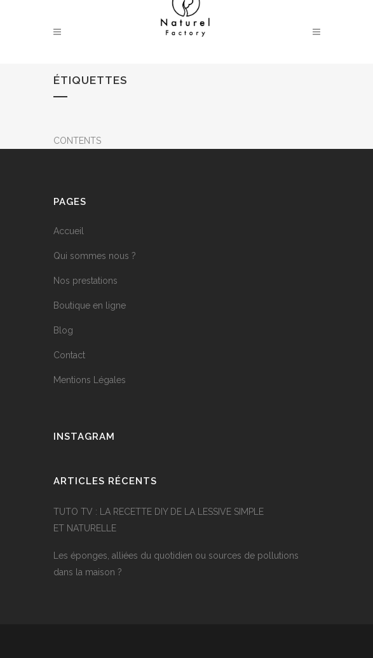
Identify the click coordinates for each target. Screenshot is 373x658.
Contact (69, 355)
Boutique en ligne (89, 305)
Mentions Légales (89, 380)
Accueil (68, 231)
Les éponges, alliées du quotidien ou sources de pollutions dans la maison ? (176, 563)
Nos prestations (85, 281)
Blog (63, 330)
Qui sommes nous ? (94, 256)
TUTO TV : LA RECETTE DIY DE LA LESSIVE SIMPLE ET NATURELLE (158, 520)
